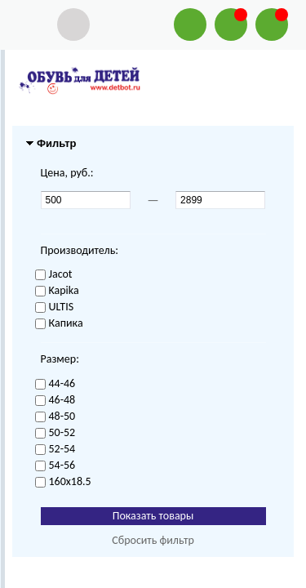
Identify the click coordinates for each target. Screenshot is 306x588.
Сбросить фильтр (153, 540)
